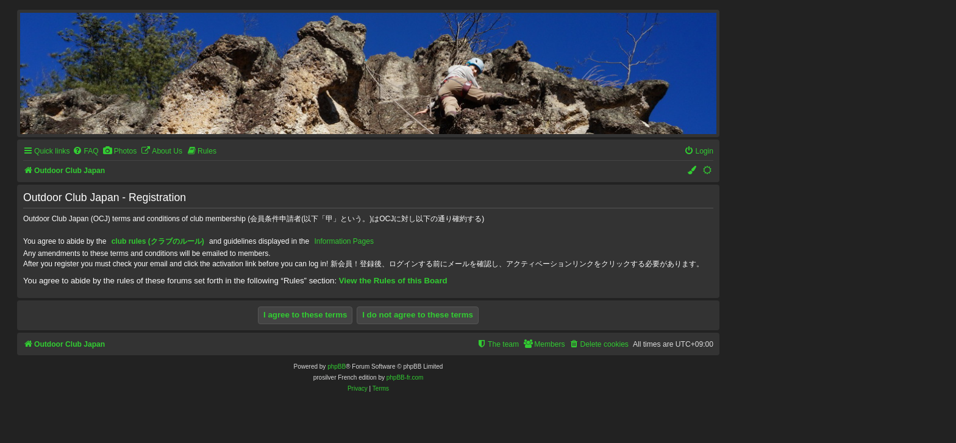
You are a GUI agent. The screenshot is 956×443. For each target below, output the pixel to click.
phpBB (336, 366)
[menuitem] (85, 151)
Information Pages (344, 241)
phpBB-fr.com (405, 377)
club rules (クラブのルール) (158, 241)
